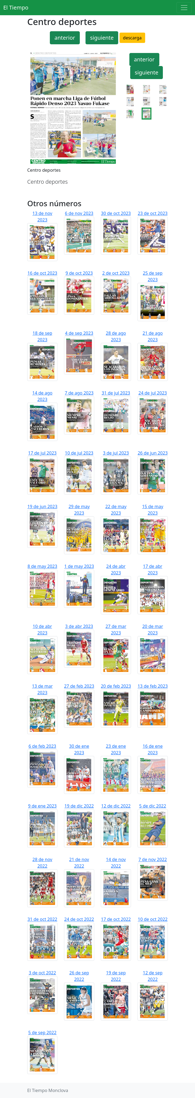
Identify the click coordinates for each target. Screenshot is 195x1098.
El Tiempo (15, 7)
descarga (132, 38)
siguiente (102, 37)
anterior (64, 37)
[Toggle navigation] (184, 7)
